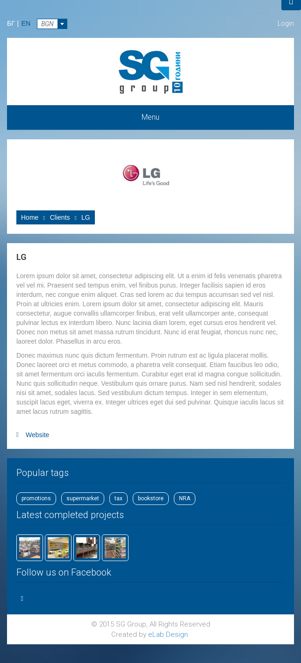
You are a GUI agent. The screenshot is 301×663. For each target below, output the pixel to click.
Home (29, 217)
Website (37, 435)
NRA (184, 498)
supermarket (82, 498)
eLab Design (168, 634)
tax (118, 498)
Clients (60, 217)
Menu (150, 117)
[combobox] (52, 24)
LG (85, 217)
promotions (36, 498)
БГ (11, 23)
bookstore (151, 498)
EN (26, 23)
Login (286, 23)
